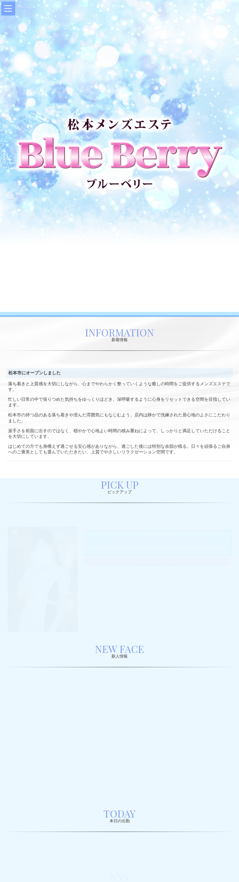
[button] (8, 9)
